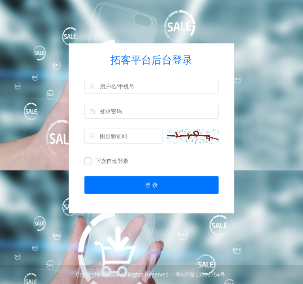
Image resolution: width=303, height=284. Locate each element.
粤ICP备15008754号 (200, 274)
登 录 (151, 185)
